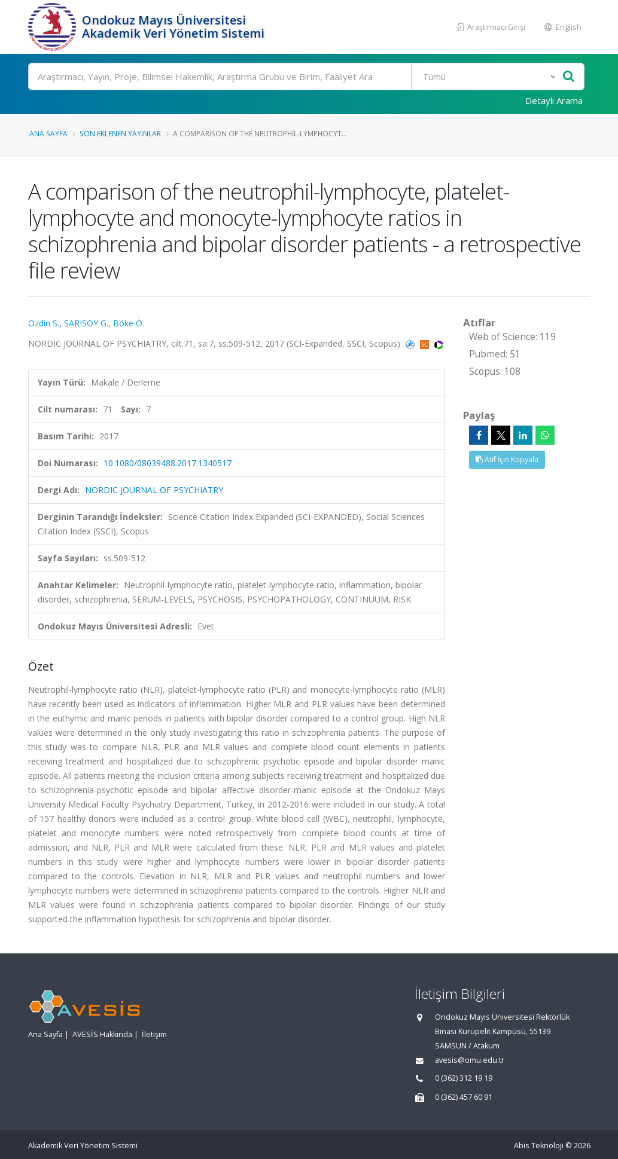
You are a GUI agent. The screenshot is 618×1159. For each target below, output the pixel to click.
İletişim (154, 1034)
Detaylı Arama (554, 100)
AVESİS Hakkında (102, 1034)
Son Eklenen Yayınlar (120, 133)
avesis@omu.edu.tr (469, 1060)
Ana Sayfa (48, 133)
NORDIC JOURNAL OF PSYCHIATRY (154, 490)
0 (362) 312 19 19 (463, 1078)
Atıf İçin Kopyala (507, 459)
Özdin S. (43, 323)
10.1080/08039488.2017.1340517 (167, 463)
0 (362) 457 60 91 (463, 1097)
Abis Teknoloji (539, 1145)
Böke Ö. (128, 323)
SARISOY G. (86, 323)
